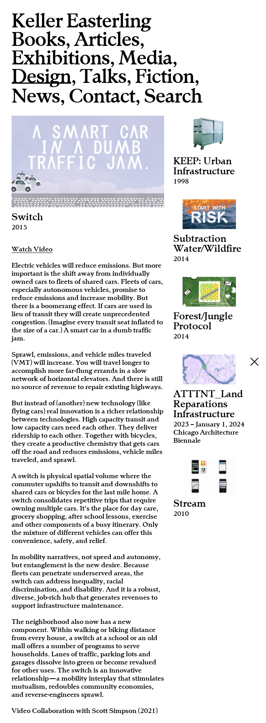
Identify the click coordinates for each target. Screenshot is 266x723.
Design (41, 77)
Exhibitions (61, 58)
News (36, 96)
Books (38, 39)
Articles (106, 39)
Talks (103, 76)
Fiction (164, 76)
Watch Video (32, 249)
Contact (102, 96)
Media (145, 58)
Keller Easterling (81, 21)
